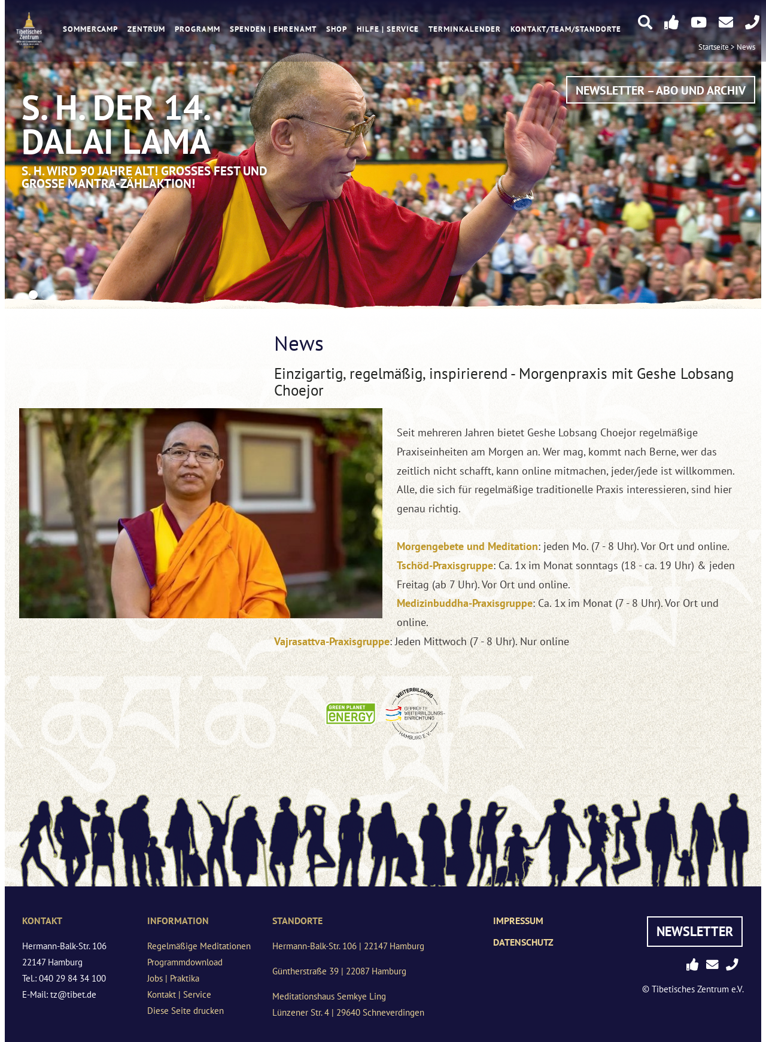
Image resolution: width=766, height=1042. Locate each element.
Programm (197, 29)
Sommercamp (90, 29)
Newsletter (694, 931)
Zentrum (146, 29)
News (746, 47)
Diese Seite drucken (185, 1010)
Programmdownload (185, 962)
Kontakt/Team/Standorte (565, 29)
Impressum (518, 920)
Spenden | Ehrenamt (273, 29)
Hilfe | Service (388, 29)
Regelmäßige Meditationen (199, 946)
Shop (336, 29)
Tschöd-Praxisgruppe (445, 565)
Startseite (713, 47)
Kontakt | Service (179, 994)
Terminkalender (464, 29)
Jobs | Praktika (173, 978)
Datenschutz (523, 942)
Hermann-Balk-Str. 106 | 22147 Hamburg (348, 946)
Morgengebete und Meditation (467, 546)
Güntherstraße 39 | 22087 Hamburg (339, 971)
